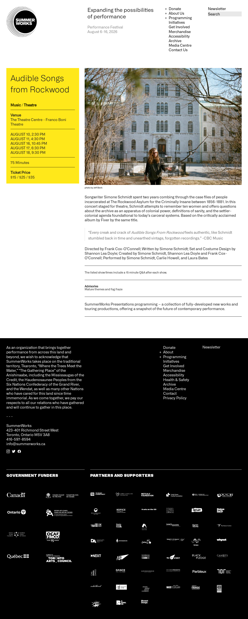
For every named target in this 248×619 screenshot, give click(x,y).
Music (16, 105)
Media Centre (180, 45)
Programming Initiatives (180, 19)
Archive (175, 40)
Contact (170, 393)
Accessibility (179, 36)
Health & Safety (176, 379)
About (168, 352)
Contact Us (178, 49)
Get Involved (179, 27)
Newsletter (217, 8)
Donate (175, 8)
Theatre (30, 105)
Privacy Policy (175, 398)
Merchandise (180, 31)
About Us (176, 13)
